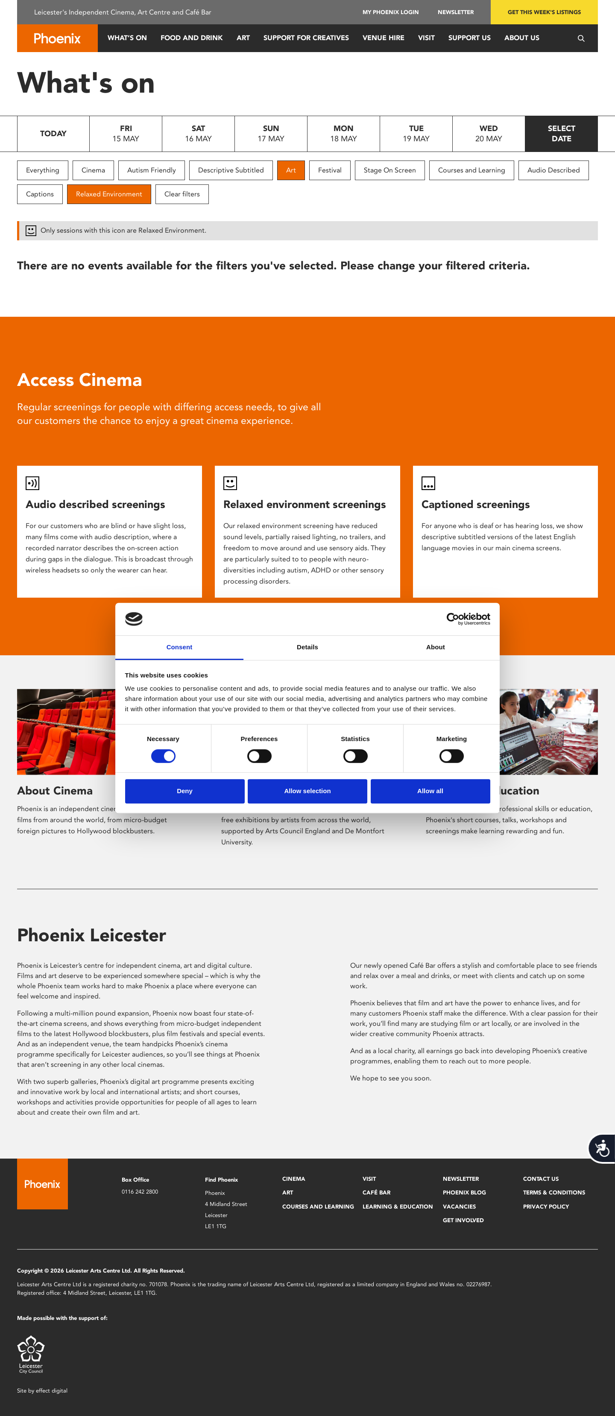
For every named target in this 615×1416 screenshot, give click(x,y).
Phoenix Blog (464, 1192)
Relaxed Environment (109, 194)
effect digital (51, 1390)
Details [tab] (307, 647)
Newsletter (456, 12)
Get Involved (463, 1220)
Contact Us (541, 1179)
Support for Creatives (306, 38)
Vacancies (459, 1206)
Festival (330, 170)
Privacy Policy (546, 1206)
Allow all (430, 790)
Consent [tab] (180, 647)
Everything (42, 170)
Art (243, 38)
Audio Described (553, 170)
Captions (40, 194)
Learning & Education (398, 1206)
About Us (521, 38)
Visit (426, 38)
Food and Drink (192, 38)
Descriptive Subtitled (231, 170)
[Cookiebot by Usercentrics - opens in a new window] (453, 619)
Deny (185, 790)
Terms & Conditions (554, 1192)
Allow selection (307, 790)
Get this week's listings (544, 12)
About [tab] (435, 647)
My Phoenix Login (391, 12)
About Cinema (55, 790)
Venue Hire (383, 38)
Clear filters (182, 194)
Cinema (93, 170)
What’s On (127, 38)
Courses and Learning (471, 170)
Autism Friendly (151, 170)
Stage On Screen (390, 170)
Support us (469, 38)
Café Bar (376, 1192)
